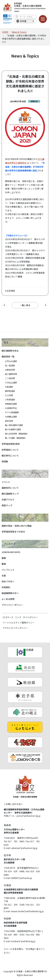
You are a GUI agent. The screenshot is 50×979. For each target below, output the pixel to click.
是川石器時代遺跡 (13, 429)
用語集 (5, 461)
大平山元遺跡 (11, 361)
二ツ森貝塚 (10, 378)
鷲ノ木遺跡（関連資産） (16, 438)
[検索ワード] (27, 17)
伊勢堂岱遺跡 (11, 403)
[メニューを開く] (43, 19)
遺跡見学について (10, 487)
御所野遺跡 (10, 391)
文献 (4, 575)
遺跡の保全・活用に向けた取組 (16, 525)
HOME (5, 32)
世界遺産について (10, 449)
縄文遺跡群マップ (10, 493)
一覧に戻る (25, 305)
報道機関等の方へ (10, 593)
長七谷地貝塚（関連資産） (17, 433)
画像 (4, 558)
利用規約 (6, 587)
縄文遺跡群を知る (10, 350)
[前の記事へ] (4, 305)
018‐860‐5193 (16, 934)
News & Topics (19, 32)
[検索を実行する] (17, 17)
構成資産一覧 (8, 356)
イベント (6, 482)
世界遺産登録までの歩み (13, 531)
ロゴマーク (8, 617)
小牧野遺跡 (10, 399)
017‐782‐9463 (16, 841)
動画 (4, 563)
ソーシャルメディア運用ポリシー (19, 622)
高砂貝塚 (9, 420)
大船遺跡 (9, 386)
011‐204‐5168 (16, 904)
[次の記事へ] (45, 305)
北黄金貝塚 (10, 369)
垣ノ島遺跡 (10, 365)
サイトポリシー (30, 617)
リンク (18, 617)
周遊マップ (7, 505)
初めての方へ (8, 581)
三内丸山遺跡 (11, 382)
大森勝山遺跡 (11, 416)
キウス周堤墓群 (12, 412)
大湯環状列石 (11, 408)
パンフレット (8, 569)
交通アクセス (8, 499)
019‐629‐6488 (16, 871)
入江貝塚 (9, 395)
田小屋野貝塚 (11, 374)
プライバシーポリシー (12, 604)
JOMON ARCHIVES (11, 552)
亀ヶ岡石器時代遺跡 (14, 425)
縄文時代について (10, 455)
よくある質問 (8, 599)
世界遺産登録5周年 (11, 443)
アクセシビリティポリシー (15, 627)
